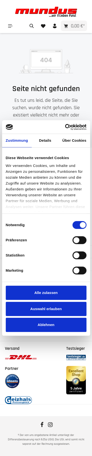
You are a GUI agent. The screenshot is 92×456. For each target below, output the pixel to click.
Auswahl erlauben (46, 309)
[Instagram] (50, 426)
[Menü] (10, 26)
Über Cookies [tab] (74, 140)
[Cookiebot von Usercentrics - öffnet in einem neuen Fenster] (65, 127)
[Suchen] (31, 26)
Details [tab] (45, 140)
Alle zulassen (46, 293)
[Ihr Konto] (54, 26)
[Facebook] (42, 426)
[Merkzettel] (43, 26)
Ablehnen (46, 325)
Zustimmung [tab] (17, 140)
